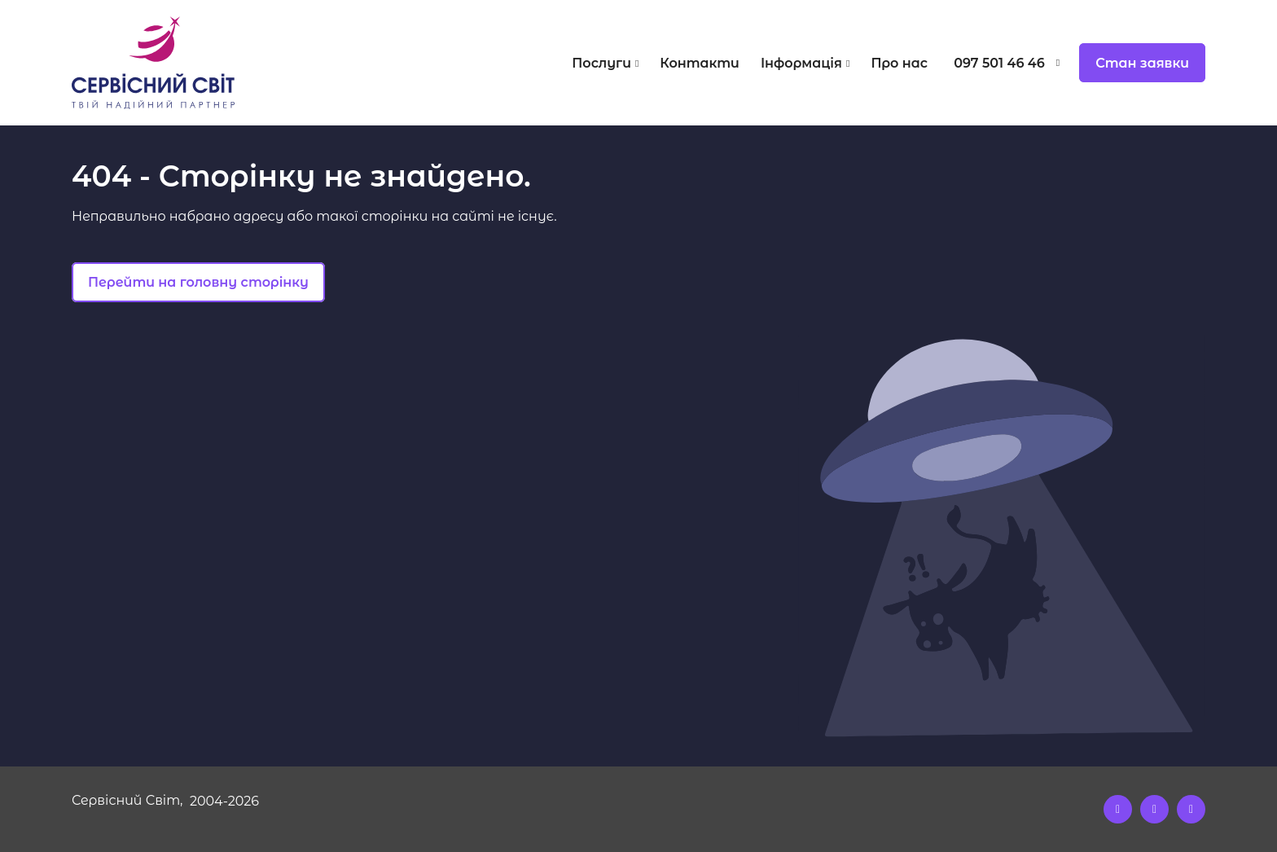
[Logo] (213, 62)
